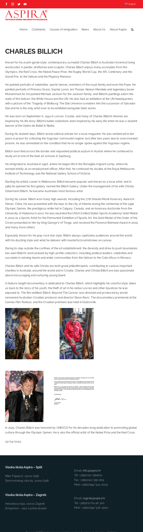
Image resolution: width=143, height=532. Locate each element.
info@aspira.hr (92, 470)
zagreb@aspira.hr (94, 498)
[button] (132, 29)
